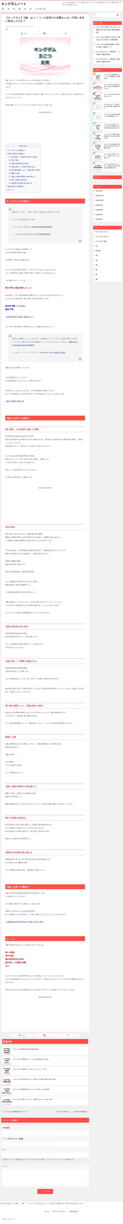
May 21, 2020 (60, 352)
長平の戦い (14, 160)
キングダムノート (13, 3)
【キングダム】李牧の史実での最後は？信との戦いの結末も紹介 (112, 136)
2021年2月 (99, 191)
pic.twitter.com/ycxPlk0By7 (24, 345)
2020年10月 (100, 200)
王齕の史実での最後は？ (15, 186)
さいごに (10, 190)
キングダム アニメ (102, 232)
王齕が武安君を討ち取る (19, 163)
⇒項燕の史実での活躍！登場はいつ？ (19, 317)
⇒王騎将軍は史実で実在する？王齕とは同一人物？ (24, 922)
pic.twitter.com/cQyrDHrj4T (42, 227)
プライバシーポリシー (59, 1211)
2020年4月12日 (45, 234)
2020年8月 (99, 210)
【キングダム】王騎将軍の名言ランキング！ (16, 1111)
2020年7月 (99, 214)
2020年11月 (100, 195)
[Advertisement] (45, 128)
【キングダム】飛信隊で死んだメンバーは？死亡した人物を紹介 (31, 1089)
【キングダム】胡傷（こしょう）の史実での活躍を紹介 (71, 1111)
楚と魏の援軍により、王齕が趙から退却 (24, 170)
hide (24, 146)
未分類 (98, 251)
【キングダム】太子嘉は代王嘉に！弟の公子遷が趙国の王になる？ (112, 86)
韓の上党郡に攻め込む (18, 180)
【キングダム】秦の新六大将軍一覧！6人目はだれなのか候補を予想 (112, 146)
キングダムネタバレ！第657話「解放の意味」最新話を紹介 (112, 106)
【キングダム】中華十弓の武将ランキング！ (112, 95)
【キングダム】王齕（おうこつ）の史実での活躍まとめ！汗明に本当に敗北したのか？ (112, 126)
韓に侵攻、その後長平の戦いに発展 (23, 157)
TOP (10, 1203)
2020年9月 (99, 205)
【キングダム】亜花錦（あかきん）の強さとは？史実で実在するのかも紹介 (34, 1079)
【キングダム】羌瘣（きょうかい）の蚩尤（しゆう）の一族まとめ (112, 156)
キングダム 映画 (101, 241)
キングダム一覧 (40, 9)
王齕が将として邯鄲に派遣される (22, 167)
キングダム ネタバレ (102, 236)
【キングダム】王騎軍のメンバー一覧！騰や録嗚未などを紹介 (30, 1059)
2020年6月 (99, 219)
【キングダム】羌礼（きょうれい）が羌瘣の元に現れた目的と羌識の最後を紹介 (108, 29)
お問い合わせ (74, 1211)
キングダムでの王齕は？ (15, 150)
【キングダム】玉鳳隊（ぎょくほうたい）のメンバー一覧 (29, 1069)
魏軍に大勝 (14, 173)
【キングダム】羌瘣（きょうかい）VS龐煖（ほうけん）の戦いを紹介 (33, 1099)
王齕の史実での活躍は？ (15, 153)
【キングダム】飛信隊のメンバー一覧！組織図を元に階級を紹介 (112, 76)
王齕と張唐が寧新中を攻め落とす (22, 176)
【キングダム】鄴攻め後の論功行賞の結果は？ (26, 1049)
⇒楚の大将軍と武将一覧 (14, 401)
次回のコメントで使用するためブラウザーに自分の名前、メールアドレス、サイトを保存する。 (39, 1159)
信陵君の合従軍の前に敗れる (20, 183)
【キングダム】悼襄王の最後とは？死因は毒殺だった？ (112, 115)
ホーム (47, 1211)
